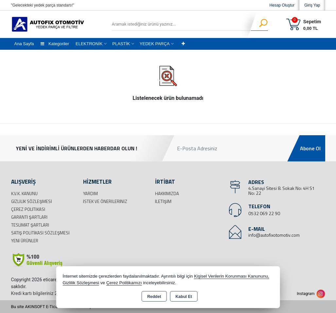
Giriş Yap (312, 5)
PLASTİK (121, 43)
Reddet (154, 296)
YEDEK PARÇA (155, 43)
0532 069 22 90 (264, 213)
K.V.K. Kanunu (24, 193)
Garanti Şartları (29, 217)
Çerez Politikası (28, 209)
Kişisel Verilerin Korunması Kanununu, (231, 276)
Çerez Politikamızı (124, 282)
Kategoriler (55, 43)
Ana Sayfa (24, 43)
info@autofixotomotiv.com (274, 234)
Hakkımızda (167, 193)
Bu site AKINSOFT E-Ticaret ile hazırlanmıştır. (53, 306)
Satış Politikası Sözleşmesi (40, 233)
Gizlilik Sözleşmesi (31, 201)
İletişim (163, 201)
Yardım (90, 193)
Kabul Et (183, 296)
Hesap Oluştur (282, 5)
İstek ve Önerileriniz (105, 201)
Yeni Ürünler (25, 240)
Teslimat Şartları (30, 225)
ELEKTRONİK (89, 43)
